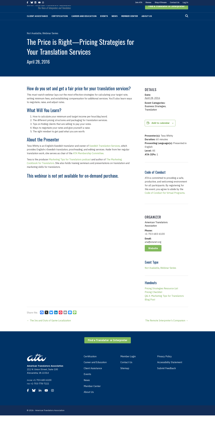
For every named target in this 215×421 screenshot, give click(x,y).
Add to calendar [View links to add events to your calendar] (160, 128)
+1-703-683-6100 (42, 385)
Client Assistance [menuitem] (93, 373)
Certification (59, 21)
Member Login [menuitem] (128, 361)
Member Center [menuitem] (92, 391)
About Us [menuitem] (89, 397)
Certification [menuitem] (90, 361)
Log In (185, 2)
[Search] (186, 21)
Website (153, 253)
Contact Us (174, 2)
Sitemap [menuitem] (124, 373)
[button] (166, 11)
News (115, 21)
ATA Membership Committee (88, 158)
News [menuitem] (87, 385)
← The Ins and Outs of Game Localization (49, 326)
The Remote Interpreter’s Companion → (166, 326)
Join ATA (138, 2)
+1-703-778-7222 (40, 389)
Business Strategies (155, 111)
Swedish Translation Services (104, 151)
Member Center (129, 21)
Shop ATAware (161, 2)
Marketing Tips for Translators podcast (70, 165)
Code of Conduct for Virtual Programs (165, 198)
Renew (148, 2)
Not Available (152, 273)
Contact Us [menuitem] (126, 367)
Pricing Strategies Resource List (161, 293)
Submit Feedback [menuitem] (166, 373)
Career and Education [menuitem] (95, 367)
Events (104, 21)
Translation (151, 115)
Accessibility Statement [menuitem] (169, 367)
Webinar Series (168, 273)
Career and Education (84, 21)
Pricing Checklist (153, 297)
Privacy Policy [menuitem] (164, 361)
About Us (147, 21)
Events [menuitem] (87, 379)
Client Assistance (37, 21)
